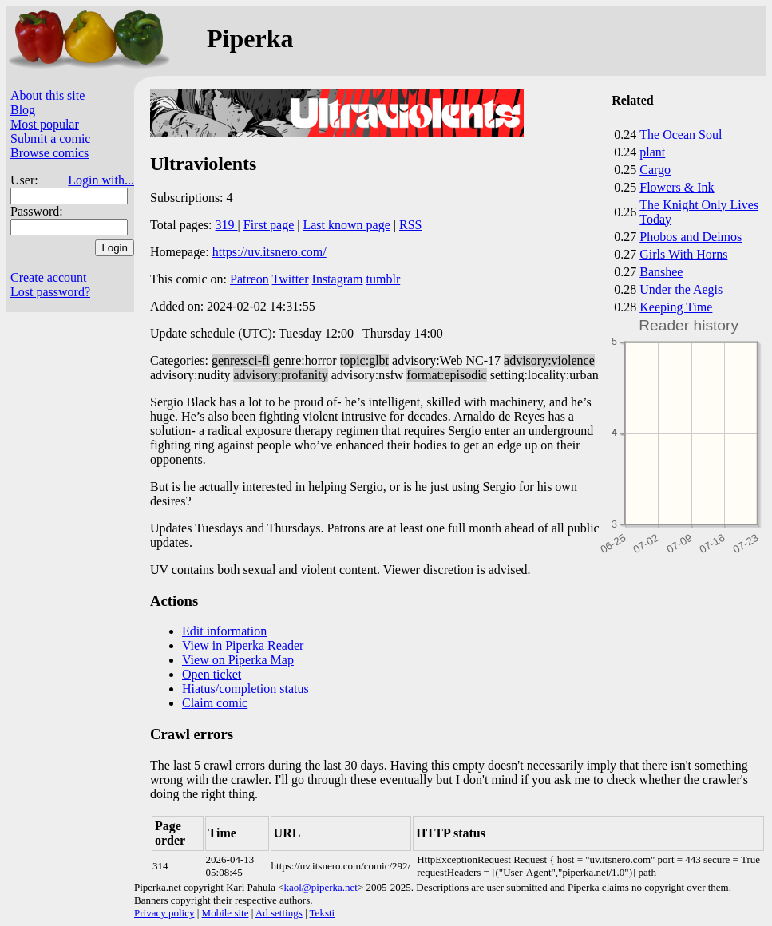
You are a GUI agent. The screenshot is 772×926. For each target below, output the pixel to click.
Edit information (224, 631)
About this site (47, 95)
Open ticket (211, 674)
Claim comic (214, 703)
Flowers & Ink (676, 187)
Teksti (322, 913)
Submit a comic (50, 138)
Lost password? (50, 292)
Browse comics (49, 153)
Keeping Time (675, 307)
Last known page (346, 225)
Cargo (655, 169)
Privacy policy (164, 913)
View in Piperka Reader (242, 645)
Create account (48, 277)
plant (652, 152)
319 (227, 225)
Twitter (290, 279)
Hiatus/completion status (245, 688)
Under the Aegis (681, 289)
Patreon (249, 279)
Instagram (337, 279)
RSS (410, 225)
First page (269, 225)
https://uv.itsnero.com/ (269, 252)
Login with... (101, 180)
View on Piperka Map (238, 660)
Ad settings (279, 913)
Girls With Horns (683, 254)
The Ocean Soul (680, 134)
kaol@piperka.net (320, 887)
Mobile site (225, 913)
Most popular (44, 124)
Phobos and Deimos (690, 236)
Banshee (661, 272)
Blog (22, 110)
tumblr (383, 279)
